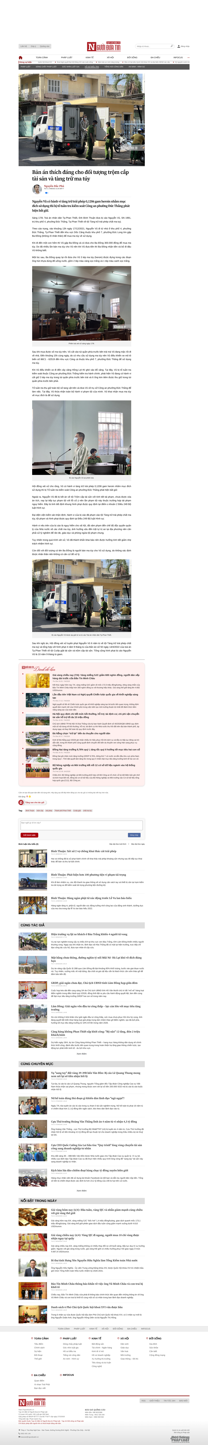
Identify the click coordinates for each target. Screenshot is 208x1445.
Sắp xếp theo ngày (138, 844)
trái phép (49, 811)
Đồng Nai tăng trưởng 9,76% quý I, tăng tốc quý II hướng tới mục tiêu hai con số (96, 749)
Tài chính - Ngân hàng (102, 1348)
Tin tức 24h (169, 1401)
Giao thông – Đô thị (129, 1359)
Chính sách (39, 1348)
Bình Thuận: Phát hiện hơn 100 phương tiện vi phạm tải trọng (88, 874)
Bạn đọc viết (40, 1388)
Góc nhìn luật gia (70, 67)
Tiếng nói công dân (113, 67)
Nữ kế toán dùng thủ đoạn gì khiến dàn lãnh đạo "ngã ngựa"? (88, 1098)
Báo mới (183, 1401)
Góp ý (33, 46)
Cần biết (153, 1351)
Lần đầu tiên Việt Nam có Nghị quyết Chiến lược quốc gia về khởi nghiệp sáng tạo (95, 696)
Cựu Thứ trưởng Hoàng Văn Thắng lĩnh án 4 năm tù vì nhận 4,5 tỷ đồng (94, 1121)
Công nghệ (97, 1366)
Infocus (178, 57)
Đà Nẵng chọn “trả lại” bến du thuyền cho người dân (81, 733)
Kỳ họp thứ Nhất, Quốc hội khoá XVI (44, 62)
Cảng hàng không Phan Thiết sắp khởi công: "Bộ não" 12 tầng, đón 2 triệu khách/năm (95, 1033)
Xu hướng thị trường (101, 1359)
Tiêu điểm (38, 1344)
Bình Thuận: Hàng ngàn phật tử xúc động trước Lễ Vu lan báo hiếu (91, 898)
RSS (144, 1401)
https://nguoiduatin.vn (26, 1410)
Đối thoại (38, 1355)
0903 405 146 (26, 1434)
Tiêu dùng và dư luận (101, 1363)
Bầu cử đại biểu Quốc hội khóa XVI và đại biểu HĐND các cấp (153, 62)
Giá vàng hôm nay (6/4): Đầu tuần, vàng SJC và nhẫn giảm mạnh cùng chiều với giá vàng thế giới (97, 1211)
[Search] (171, 46)
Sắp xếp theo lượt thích (117, 844)
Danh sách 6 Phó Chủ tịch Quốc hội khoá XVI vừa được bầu (87, 1307)
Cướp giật (77, 811)
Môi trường (126, 1355)
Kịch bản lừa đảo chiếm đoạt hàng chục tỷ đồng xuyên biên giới (89, 1170)
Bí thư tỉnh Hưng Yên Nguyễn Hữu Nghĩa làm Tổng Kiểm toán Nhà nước (94, 1260)
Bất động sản (98, 1344)
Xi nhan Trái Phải (42, 1384)
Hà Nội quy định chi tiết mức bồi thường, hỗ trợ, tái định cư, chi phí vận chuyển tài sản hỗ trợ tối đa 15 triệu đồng (96, 716)
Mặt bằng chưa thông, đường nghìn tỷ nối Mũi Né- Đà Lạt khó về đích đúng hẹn (96, 959)
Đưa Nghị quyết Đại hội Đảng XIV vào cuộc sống (81, 62)
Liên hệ (24, 46)
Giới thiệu (155, 1401)
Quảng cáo (44, 46)
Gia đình (153, 1344)
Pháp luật (66, 57)
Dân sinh (125, 1344)
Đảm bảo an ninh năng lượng (114, 62)
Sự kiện (37, 1351)
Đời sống (132, 57)
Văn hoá (124, 1351)
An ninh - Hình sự (137, 67)
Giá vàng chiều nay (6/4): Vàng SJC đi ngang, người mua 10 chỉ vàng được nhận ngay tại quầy (95, 1236)
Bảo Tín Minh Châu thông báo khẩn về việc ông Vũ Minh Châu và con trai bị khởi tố (97, 1285)
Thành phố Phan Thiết (63, 811)
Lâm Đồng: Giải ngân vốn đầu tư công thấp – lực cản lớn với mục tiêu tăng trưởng (96, 1008)
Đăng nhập (134, 835)
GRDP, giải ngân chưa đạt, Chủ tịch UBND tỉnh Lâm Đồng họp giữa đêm (94, 982)
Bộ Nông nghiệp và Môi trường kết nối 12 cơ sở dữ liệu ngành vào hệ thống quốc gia (94, 767)
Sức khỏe (153, 1348)
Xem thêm (82, 1054)
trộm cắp (40, 811)
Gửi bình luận (29, 835)
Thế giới (38, 1359)
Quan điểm (39, 1381)
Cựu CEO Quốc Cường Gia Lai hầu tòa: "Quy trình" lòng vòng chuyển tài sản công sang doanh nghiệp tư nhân (96, 1146)
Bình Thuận (30, 811)
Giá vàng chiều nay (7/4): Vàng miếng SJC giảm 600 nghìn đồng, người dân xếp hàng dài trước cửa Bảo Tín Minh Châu (96, 677)
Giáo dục (125, 1348)
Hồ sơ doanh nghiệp (101, 1355)
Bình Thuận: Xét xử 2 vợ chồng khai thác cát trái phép (83, 851)
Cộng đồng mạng (157, 1355)
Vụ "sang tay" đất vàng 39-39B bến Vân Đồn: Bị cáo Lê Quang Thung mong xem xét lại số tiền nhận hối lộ (95, 1074)
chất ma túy (87, 811)
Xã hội (110, 57)
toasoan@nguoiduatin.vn (30, 1437)
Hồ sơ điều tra (92, 67)
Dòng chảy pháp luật (46, 67)
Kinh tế (89, 57)
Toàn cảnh (42, 57)
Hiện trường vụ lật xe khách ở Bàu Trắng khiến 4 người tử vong (89, 934)
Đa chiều (155, 57)
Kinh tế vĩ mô (98, 1351)
